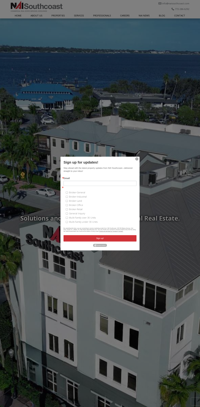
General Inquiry (77, 213)
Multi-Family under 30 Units (83, 221)
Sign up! (100, 238)
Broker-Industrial (78, 196)
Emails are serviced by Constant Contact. (111, 231)
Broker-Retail (76, 209)
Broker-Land (75, 200)
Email (67, 178)
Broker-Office (76, 204)
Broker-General (77, 192)
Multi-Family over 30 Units (82, 217)
